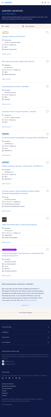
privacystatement (7, 388)
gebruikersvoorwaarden (9, 386)
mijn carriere (5, 337)
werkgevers (5, 332)
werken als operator (30, 300)
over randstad (6, 342)
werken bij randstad (7, 383)
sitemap (4, 395)
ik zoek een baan (7, 327)
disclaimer (5, 393)
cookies (4, 390)
